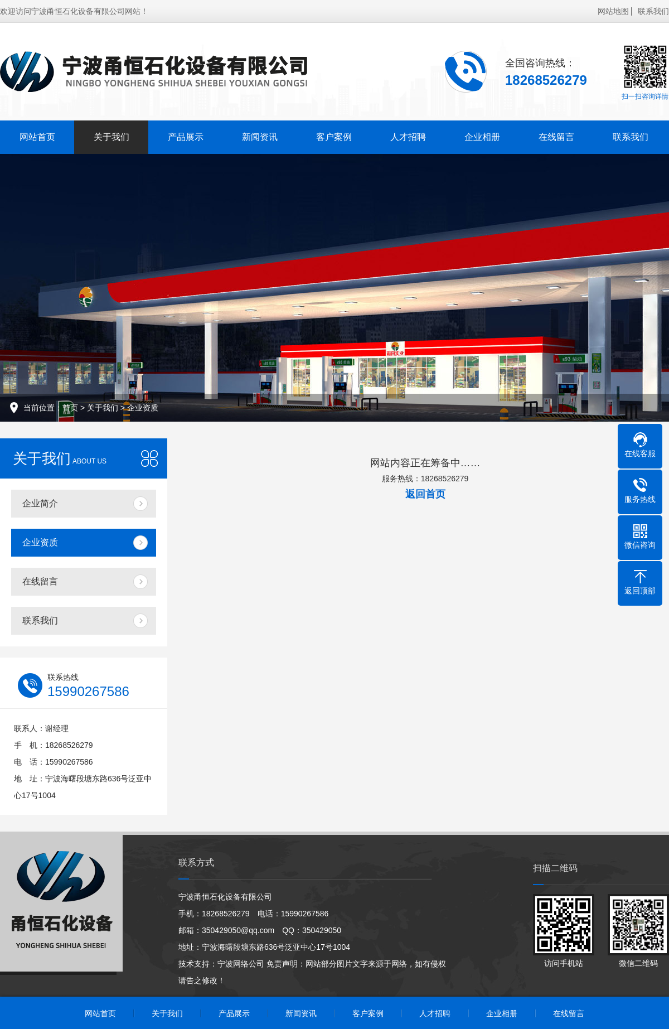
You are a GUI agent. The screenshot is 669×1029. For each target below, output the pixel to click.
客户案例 (334, 137)
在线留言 (556, 137)
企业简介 (40, 503)
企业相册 (482, 137)
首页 (70, 407)
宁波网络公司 (240, 963)
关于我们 (111, 137)
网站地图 (613, 11)
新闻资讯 (260, 137)
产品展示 (185, 137)
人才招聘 (408, 137)
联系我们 (653, 11)
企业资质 (142, 407)
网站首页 (37, 137)
